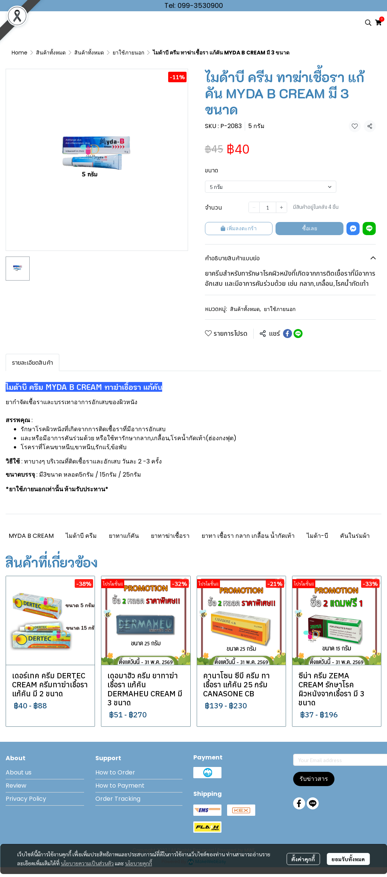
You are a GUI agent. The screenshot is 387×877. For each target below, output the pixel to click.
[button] (368, 22)
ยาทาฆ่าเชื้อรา (170, 535)
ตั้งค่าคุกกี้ (303, 859)
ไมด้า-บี (317, 535)
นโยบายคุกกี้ (138, 863)
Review (16, 785)
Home (19, 52)
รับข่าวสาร (314, 778)
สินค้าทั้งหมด (51, 52)
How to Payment (120, 785)
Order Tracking (117, 798)
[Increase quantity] (281, 207)
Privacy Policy (26, 798)
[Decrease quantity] (254, 207)
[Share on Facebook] (287, 333)
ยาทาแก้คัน (124, 535)
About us (19, 772)
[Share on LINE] (298, 333)
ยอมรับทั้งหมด (348, 859)
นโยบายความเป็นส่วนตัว (87, 863)
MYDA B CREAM (31, 535)
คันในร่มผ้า (355, 535)
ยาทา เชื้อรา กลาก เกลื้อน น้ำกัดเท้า (248, 535)
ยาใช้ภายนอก (128, 52)
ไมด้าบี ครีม (81, 535)
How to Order (115, 772)
